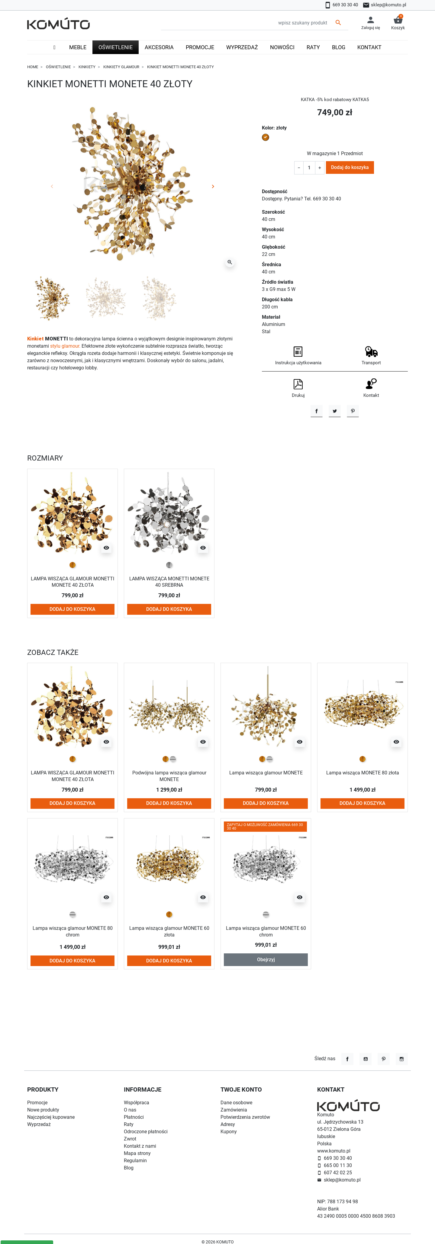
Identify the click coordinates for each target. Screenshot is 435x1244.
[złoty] (72, 603)
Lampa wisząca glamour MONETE (266, 810)
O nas (130, 1110)
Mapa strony (137, 1153)
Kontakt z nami (140, 1146)
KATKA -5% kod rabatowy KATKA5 (334, 99)
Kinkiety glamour (121, 67)
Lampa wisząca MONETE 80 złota (362, 810)
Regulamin (135, 1160)
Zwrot (130, 1139)
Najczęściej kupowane (51, 1117)
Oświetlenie (58, 67)
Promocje (37, 1102)
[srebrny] (169, 603)
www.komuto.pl (333, 1151)
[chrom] (173, 797)
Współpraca (136, 1102)
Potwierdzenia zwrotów (245, 1117)
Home (32, 67)
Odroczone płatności (146, 1131)
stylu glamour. (65, 346)
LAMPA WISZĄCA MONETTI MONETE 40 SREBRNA (169, 619)
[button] (398, 23)
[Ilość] (309, 167)
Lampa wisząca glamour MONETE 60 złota (169, 968)
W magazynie (321, 153)
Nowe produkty (43, 1110)
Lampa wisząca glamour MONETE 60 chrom (266, 968)
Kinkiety (87, 67)
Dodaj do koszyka (350, 167)
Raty (129, 1124)
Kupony (229, 1131)
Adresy (228, 1124)
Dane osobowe (236, 1102)
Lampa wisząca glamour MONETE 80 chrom (73, 968)
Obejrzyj (266, 997)
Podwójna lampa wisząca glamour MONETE (169, 813)
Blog (129, 1168)
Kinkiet (35, 339)
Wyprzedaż (39, 1124)
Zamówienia (234, 1110)
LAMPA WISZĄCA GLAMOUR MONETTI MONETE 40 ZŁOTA (72, 619)
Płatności (134, 1117)
